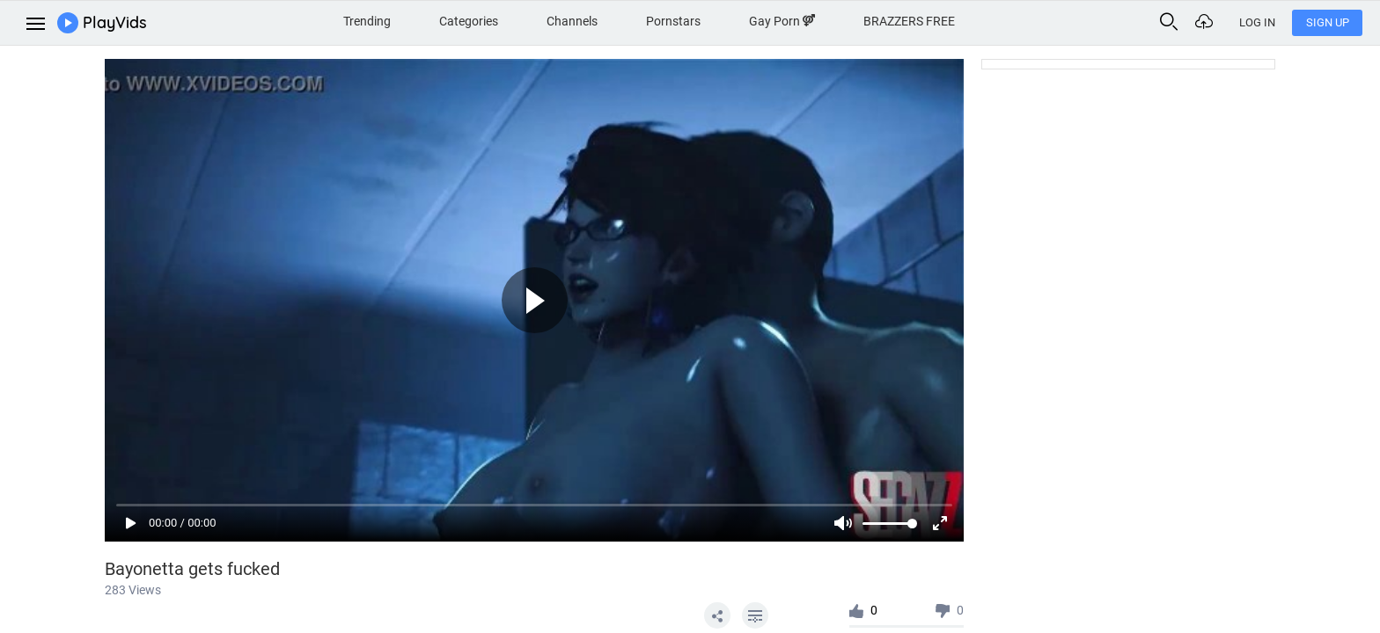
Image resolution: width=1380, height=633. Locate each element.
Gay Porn (782, 21)
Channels (572, 21)
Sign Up (1327, 22)
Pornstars (673, 21)
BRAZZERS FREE (909, 21)
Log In (1257, 22)
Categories (468, 21)
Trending (367, 21)
